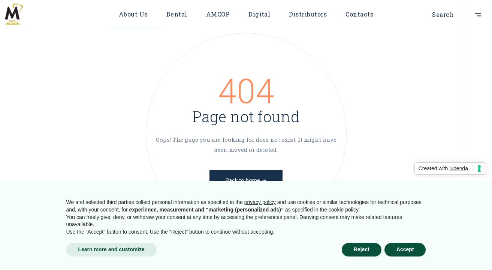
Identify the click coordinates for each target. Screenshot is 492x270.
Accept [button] (405, 249)
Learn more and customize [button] (111, 249)
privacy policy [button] (260, 202)
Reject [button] (361, 249)
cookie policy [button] (343, 210)
